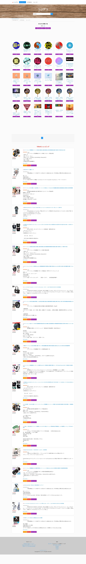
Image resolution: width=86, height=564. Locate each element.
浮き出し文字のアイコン (48, 62)
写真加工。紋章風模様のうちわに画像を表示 (48, 95)
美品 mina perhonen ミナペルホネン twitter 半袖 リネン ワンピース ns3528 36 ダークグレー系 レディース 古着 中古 (48, 210)
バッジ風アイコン (59, 46)
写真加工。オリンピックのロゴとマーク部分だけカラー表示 (69, 78)
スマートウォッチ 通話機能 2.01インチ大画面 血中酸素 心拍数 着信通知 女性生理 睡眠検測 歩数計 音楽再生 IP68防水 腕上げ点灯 (47, 150)
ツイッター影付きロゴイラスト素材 (48, 77)
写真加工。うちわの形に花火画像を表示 (16, 110)
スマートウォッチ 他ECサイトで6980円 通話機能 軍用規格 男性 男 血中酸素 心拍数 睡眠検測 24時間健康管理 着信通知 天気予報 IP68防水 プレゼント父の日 (48, 330)
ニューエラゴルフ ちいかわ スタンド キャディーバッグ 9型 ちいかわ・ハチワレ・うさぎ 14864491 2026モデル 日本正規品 (48, 512)
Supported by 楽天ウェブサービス (29, 554)
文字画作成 (29, 2)
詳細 (16, 54)
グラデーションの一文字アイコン (59, 62)
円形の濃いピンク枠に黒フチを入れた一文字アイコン (37, 63)
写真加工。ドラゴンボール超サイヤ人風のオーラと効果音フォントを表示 (37, 110)
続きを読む (25, 164)
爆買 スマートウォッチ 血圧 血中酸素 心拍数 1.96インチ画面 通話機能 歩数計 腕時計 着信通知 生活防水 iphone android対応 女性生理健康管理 (46, 352)
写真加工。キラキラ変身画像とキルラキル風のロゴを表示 (48, 109)
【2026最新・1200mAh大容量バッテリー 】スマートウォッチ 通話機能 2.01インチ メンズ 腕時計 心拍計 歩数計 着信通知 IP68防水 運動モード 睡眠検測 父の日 (48, 412)
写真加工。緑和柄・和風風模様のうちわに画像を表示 (37, 95)
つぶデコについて (43, 559)
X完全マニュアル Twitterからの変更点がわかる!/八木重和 (36, 527)
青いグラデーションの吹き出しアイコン (69, 47)
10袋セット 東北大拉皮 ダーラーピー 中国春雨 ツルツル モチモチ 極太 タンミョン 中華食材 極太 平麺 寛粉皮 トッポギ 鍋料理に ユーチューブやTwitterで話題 (48, 434)
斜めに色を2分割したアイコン (37, 47)
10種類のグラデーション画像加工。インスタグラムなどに (59, 79)
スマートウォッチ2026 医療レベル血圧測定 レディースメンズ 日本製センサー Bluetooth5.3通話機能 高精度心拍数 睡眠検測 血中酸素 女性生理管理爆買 (48, 189)
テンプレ (15, 20)
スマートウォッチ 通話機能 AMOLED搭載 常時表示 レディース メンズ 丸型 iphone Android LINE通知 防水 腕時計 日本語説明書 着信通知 (48, 475)
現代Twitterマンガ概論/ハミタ (30, 170)
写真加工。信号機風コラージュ (59, 108)
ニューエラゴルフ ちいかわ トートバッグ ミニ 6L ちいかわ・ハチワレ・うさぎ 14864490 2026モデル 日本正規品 (48, 292)
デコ (14, 2)
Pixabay (57, 555)
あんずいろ (50, 553)
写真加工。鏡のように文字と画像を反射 (16, 93)
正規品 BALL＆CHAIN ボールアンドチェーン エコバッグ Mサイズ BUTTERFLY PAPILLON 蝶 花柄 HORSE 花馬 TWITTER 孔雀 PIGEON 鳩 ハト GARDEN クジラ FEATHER (48, 228)
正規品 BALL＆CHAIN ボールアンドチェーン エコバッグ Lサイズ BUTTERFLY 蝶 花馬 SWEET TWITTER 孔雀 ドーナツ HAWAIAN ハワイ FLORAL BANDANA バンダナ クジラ (48, 389)
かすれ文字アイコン (16, 47)
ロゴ (36, 28)
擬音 (46, 28)
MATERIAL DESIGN (57, 554)
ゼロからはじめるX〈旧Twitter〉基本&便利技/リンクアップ (37, 493)
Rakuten (29, 166)
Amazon (25, 166)
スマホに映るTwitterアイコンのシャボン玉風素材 (37, 78)
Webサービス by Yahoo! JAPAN (29, 555)
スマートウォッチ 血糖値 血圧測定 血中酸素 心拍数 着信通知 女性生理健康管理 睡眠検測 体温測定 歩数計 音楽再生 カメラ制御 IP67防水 (48, 250)
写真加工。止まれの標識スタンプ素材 (27, 109)
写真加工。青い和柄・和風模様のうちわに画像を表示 (69, 95)
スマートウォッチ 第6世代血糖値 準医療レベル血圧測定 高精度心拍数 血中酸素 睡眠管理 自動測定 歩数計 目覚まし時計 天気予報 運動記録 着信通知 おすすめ (48, 308)
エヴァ (44, 28)
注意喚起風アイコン (48, 47)
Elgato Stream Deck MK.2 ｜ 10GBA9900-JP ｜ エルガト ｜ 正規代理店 (39, 456)
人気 (44, 26)
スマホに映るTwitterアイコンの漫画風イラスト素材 (16, 78)
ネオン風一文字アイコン (16, 62)
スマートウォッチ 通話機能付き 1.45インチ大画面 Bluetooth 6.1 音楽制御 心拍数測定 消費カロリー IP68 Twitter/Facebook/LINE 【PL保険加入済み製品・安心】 (47, 373)
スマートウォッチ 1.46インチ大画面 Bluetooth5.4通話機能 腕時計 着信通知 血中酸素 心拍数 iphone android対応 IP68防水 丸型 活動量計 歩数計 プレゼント (48, 271)
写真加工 (40, 28)
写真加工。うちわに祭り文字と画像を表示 (27, 95)
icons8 (57, 558)
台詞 (49, 28)
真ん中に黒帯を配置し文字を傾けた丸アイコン (27, 63)
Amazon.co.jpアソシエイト (29, 553)
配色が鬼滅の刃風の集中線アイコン (27, 47)
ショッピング (34, 166)
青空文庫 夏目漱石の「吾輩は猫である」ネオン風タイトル (69, 62)
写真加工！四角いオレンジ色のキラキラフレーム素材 (69, 109)
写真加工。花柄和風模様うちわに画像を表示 (59, 95)
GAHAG (57, 557)
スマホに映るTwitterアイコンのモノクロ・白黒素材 (27, 78)
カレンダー (35, 2)
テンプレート (22, 2)
